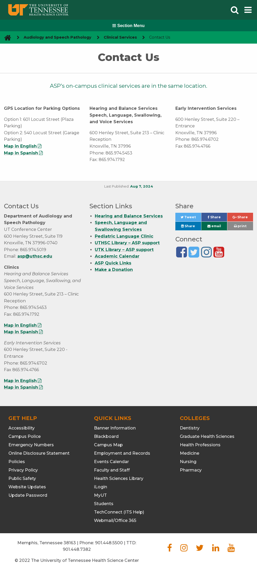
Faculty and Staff (112, 470)
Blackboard (106, 436)
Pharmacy (191, 470)
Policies (16, 461)
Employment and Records (122, 453)
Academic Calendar (117, 256)
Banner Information (115, 428)
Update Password (27, 495)
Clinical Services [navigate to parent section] (120, 37)
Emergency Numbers (31, 444)
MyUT (100, 495)
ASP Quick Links (113, 263)
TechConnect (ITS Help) (119, 512)
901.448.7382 (77, 549)
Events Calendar (111, 461)
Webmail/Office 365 (115, 520)
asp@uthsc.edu (34, 256)
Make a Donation (114, 269)
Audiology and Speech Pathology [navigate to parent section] (57, 37)
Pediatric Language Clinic (124, 236)
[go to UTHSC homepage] (5, 37)
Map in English (20, 146)
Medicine (189, 453)
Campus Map (108, 444)
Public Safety (22, 478)
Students (103, 503)
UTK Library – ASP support (124, 249)
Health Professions (200, 444)
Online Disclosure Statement (39, 453)
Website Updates (27, 486)
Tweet (191, 218)
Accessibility (21, 428)
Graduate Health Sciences (207, 436)
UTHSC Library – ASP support (127, 242)
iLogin (100, 486)
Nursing (188, 461)
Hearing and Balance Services (129, 216)
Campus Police (24, 436)
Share (217, 218)
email (214, 226)
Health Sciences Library (118, 478)
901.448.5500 (109, 542)
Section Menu (128, 25)
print (240, 226)
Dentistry (190, 428)
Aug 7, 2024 (141, 186)
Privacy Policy (23, 470)
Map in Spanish (21, 153)
